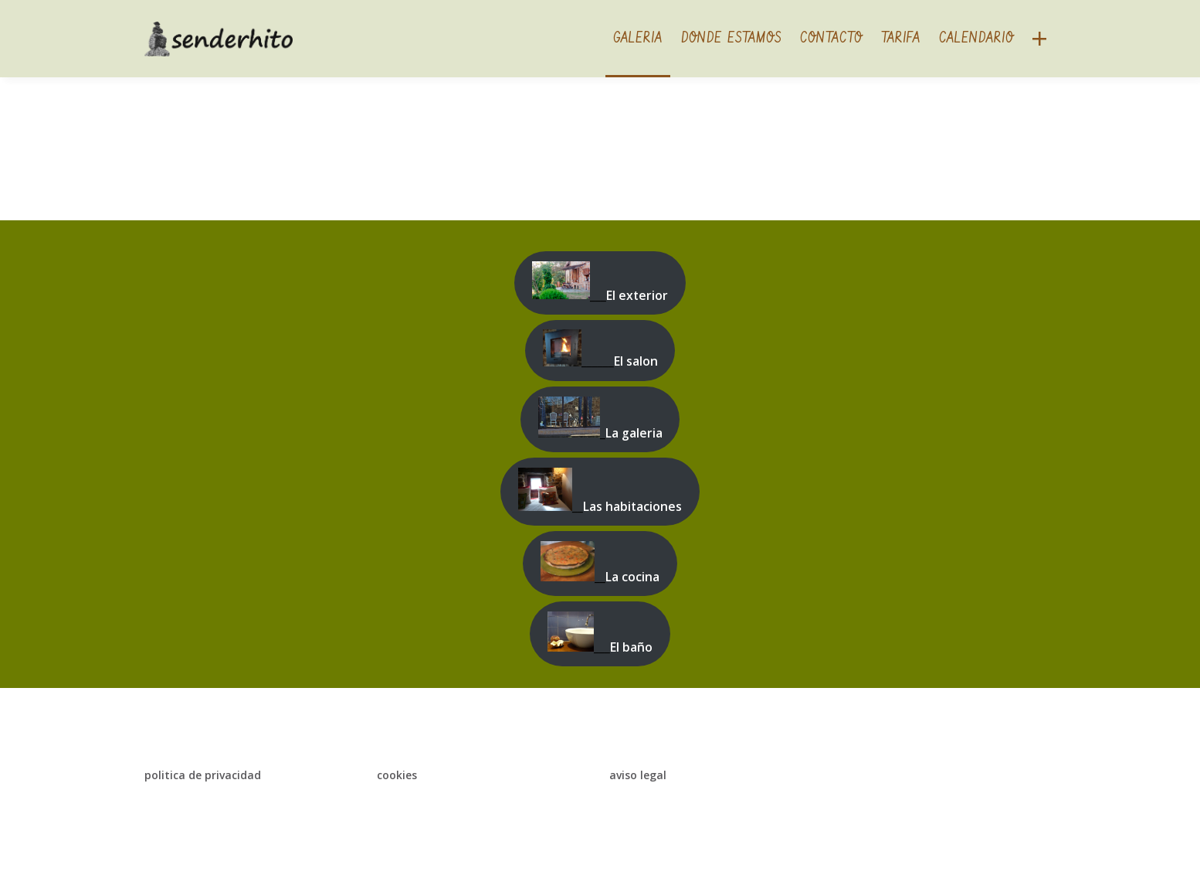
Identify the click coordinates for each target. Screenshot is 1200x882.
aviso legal (637, 775)
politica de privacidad (202, 775)
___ (600, 282)
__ (600, 491)
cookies (397, 775)
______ (600, 349)
